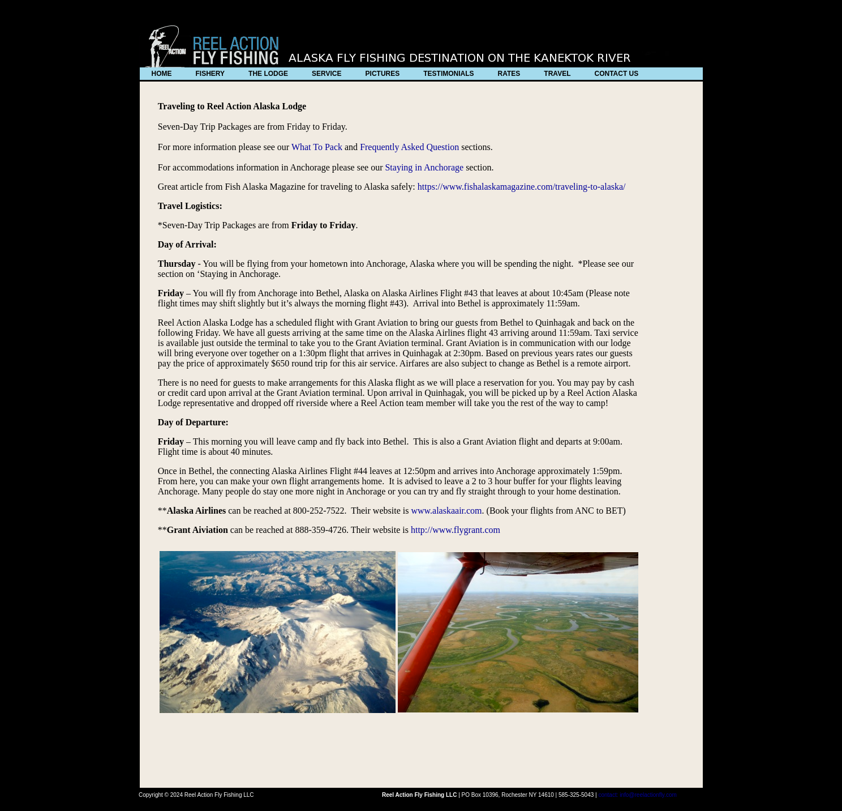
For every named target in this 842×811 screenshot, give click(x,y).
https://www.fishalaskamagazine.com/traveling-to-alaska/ (520, 186)
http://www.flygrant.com (455, 530)
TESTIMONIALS (448, 74)
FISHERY (210, 74)
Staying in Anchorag (422, 167)
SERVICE (326, 74)
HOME (162, 74)
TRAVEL (557, 74)
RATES (509, 74)
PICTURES (383, 74)
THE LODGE (268, 74)
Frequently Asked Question (409, 147)
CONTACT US (616, 74)
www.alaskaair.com (446, 510)
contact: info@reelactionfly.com (637, 795)
